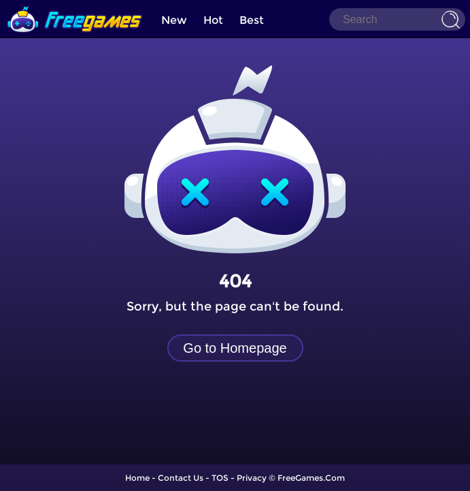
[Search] (397, 19)
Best (251, 20)
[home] (75, 5)
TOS (220, 478)
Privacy (252, 478)
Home (137, 478)
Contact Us (180, 478)
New (174, 20)
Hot (213, 20)
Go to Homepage (234, 347)
